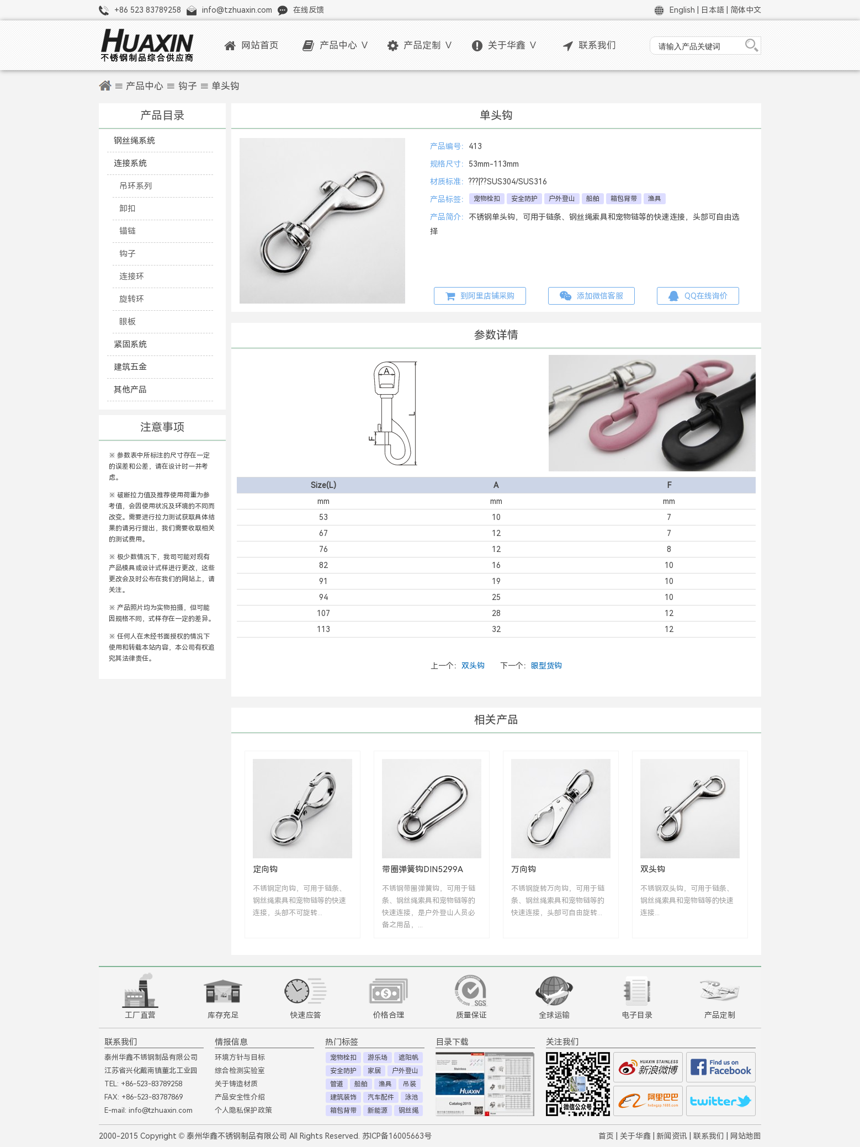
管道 (336, 1084)
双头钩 (473, 665)
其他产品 (130, 389)
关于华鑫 (635, 1136)
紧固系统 (130, 344)
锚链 (127, 231)
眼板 (127, 321)
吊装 (409, 1084)
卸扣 (127, 208)
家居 (374, 1071)
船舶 (592, 199)
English (682, 10)
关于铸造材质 (236, 1084)
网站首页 (251, 45)
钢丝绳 (408, 1110)
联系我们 (589, 45)
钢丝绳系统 (134, 140)
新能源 (377, 1110)
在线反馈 (308, 10)
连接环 (131, 276)
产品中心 (144, 86)
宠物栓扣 (487, 199)
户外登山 (562, 199)
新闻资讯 (671, 1136)
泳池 (411, 1097)
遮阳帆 (408, 1057)
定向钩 (265, 869)
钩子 (187, 86)
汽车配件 (381, 1097)
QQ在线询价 (698, 295)
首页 (606, 1136)
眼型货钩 (546, 665)
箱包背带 (624, 199)
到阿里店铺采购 (479, 295)
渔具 (654, 199)
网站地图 (745, 1136)
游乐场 (377, 1057)
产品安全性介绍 (240, 1097)
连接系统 (130, 163)
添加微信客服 (591, 295)
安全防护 (524, 199)
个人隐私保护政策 (243, 1110)
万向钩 (523, 869)
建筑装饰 (343, 1097)
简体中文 (745, 10)
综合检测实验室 (240, 1070)
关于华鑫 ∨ (505, 45)
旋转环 (131, 299)
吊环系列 (135, 185)
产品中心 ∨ (335, 45)
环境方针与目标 (240, 1057)
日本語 (712, 10)
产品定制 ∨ (420, 45)
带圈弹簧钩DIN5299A (422, 869)
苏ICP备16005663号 (397, 1136)
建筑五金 (130, 366)
